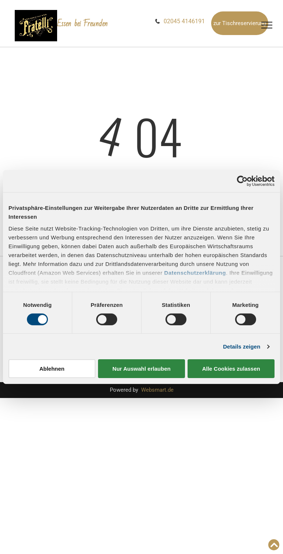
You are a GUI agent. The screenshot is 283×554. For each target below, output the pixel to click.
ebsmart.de (160, 390)
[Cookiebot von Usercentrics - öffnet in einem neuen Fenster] (242, 181)
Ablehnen (51, 369)
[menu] (266, 25)
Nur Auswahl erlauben (141, 369)
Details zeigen (241, 346)
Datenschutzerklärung (195, 272)
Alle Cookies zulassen (231, 369)
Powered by (124, 390)
